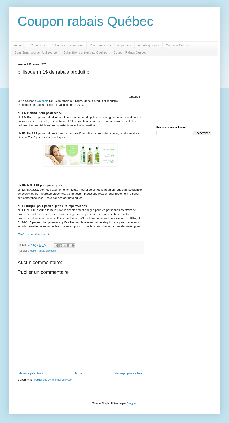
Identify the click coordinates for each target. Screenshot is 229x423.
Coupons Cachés (177, 45)
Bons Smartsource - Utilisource (35, 52)
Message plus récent (31, 373)
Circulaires (38, 45)
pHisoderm (51, 250)
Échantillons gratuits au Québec (85, 52)
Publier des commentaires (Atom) (53, 379)
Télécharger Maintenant (33, 234)
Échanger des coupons (67, 45)
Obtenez (42, 100)
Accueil (19, 45)
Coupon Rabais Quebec (130, 52)
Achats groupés (148, 45)
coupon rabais (37, 250)
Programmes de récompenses (110, 45)
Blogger (131, 403)
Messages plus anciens (128, 373)
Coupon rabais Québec (85, 21)
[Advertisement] (183, 90)
